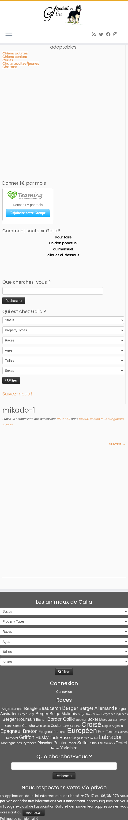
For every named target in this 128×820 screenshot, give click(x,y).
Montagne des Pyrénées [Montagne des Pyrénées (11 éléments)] (18, 719)
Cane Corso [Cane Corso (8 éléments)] (13, 702)
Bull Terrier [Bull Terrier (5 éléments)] (119, 695)
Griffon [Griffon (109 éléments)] (26, 713)
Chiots (7, 60)
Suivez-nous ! (17, 394)
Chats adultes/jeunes (20, 63)
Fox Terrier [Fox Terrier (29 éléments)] (107, 707)
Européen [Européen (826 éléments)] (82, 707)
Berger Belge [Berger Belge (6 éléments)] (26, 690)
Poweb (69, 814)
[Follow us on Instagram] (116, 34)
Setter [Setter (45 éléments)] (83, 718)
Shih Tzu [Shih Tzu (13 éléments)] (96, 719)
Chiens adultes (15, 53)
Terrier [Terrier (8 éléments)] (55, 724)
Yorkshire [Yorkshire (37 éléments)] (69, 724)
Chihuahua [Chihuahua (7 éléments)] (43, 702)
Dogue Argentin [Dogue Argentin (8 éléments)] (112, 702)
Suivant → (117, 444)
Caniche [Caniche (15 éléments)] (28, 702)
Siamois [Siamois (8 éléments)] (109, 719)
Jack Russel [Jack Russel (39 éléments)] (60, 713)
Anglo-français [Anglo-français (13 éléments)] (12, 685)
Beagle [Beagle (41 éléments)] (31, 684)
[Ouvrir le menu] (8, 34)
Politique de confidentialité (19, 795)
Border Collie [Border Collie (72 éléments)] (61, 695)
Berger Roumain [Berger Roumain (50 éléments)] (18, 695)
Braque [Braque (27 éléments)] (105, 695)
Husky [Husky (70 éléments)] (42, 713)
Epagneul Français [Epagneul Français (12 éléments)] (52, 708)
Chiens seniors (14, 56)
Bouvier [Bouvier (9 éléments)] (81, 695)
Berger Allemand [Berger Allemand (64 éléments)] (96, 684)
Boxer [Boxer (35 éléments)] (92, 695)
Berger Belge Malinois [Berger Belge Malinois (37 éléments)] (56, 689)
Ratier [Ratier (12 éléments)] (72, 719)
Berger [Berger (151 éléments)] (70, 684)
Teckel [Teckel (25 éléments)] (121, 719)
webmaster (33, 788)
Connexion (64, 668)
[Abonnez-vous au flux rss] (95, 34)
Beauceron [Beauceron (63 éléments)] (49, 684)
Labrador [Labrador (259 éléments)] (110, 713)
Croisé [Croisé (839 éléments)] (91, 700)
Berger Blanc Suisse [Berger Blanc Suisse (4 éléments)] (89, 690)
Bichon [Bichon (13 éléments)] (41, 695)
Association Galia (30, 814)
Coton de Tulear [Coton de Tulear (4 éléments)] (71, 702)
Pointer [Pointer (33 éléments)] (60, 719)
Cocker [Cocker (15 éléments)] (56, 702)
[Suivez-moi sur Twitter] (102, 34)
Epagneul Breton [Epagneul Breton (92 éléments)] (19, 707)
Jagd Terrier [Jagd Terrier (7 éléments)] (81, 714)
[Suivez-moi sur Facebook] (109, 34)
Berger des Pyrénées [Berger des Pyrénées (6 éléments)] (115, 690)
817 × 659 (63, 419)
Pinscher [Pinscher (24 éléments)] (45, 719)
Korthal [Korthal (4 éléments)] (94, 714)
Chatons (9, 67)
